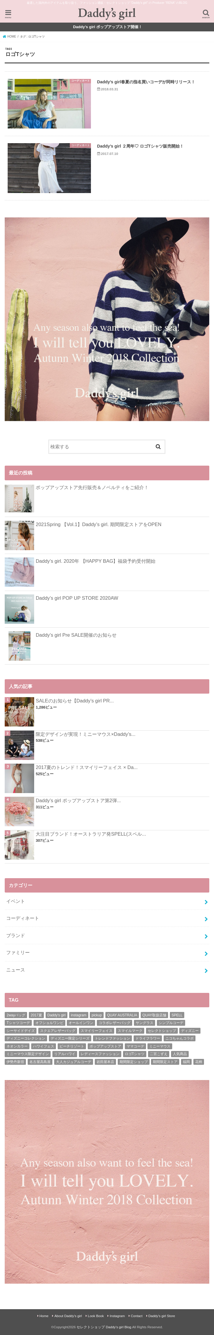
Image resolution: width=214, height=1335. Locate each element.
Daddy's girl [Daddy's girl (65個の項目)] (56, 1015)
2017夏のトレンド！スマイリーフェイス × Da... (86, 767)
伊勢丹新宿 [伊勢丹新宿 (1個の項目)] (15, 1062)
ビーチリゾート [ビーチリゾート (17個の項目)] (71, 1046)
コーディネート (22, 918)
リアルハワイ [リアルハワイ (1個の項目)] (64, 1054)
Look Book (96, 1316)
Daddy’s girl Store (161, 1316)
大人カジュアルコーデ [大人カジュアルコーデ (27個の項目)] (73, 1062)
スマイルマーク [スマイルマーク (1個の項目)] (130, 1031)
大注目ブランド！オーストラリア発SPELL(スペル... (91, 834)
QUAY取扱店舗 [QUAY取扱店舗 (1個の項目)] (154, 1015)
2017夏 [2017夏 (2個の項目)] (36, 1015)
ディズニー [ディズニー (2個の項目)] (190, 1031)
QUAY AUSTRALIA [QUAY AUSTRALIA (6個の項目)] (122, 1015)
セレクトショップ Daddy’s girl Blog (104, 1327)
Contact (136, 1316)
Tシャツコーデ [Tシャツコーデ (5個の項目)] (18, 1023)
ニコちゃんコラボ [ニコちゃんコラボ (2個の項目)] (179, 1038)
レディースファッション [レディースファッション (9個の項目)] (100, 1054)
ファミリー (18, 952)
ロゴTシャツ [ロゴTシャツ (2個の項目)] (135, 1054)
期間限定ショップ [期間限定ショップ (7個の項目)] (134, 1062)
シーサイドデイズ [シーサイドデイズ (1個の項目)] (20, 1031)
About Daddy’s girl (68, 1316)
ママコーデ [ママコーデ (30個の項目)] (135, 1046)
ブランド (15, 935)
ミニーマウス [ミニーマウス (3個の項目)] (159, 1046)
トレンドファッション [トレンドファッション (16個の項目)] (112, 1038)
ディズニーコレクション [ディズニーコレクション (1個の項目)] (25, 1038)
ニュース (15, 969)
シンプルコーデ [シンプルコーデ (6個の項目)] (171, 1023)
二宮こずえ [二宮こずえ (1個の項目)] (158, 1054)
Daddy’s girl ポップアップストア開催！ (107, 27)
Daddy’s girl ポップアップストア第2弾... (78, 800)
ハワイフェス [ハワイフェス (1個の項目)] (43, 1046)
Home (44, 1316)
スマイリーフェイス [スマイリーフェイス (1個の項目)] (96, 1031)
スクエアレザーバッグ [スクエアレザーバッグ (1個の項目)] (57, 1031)
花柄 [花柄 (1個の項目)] (198, 1062)
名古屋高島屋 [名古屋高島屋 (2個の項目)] (40, 1062)
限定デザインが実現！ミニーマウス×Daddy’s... (85, 734)
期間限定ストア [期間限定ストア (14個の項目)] (165, 1062)
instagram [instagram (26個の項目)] (79, 1015)
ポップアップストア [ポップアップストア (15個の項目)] (105, 1046)
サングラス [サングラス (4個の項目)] (144, 1023)
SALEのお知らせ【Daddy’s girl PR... (75, 700)
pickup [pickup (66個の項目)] (97, 1015)
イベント (15, 901)
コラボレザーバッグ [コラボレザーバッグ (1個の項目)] (114, 1023)
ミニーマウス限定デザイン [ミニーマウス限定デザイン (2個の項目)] (27, 1054)
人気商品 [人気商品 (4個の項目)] (180, 1054)
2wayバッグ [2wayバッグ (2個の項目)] (15, 1015)
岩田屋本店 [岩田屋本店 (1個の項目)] (105, 1062)
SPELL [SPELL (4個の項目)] (177, 1015)
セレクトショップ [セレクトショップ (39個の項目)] (162, 1031)
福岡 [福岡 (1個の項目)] (186, 1062)
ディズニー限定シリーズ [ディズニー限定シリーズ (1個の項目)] (70, 1038)
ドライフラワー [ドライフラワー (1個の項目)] (147, 1038)
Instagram (117, 1316)
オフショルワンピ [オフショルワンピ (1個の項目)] (49, 1023)
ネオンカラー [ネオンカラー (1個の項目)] (17, 1046)
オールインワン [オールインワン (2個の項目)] (81, 1023)
